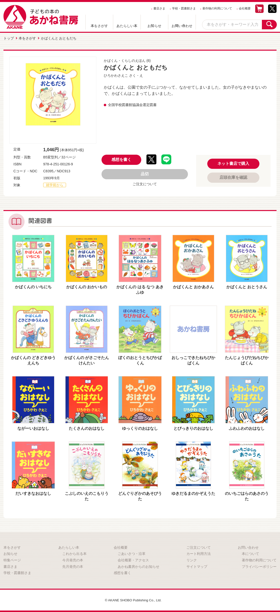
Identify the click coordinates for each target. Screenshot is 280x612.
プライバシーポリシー (259, 566)
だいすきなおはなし (33, 493)
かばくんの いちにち (33, 286)
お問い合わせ (182, 26)
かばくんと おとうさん (246, 286)
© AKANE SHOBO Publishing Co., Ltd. (133, 600)
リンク (191, 560)
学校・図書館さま (184, 8)
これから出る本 (74, 553)
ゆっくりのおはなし (140, 428)
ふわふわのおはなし (247, 428)
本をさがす (99, 26)
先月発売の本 (72, 566)
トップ (8, 38)
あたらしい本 (126, 26)
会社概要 (245, 8)
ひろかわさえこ (116, 75)
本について (250, 553)
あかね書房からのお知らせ (138, 566)
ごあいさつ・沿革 (131, 553)
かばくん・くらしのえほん (124, 60)
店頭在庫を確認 (233, 177)
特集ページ (12, 560)
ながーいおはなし (33, 428)
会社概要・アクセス (133, 560)
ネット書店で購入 (233, 163)
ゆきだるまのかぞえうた (193, 493)
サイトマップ (196, 566)
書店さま (159, 8)
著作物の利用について (217, 8)
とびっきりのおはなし (193, 428)
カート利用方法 (198, 553)
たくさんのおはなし (87, 428)
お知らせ (154, 26)
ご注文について (145, 183)
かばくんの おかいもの (86, 286)
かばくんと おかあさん (193, 286)
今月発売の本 (72, 560)
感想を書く (121, 159)
